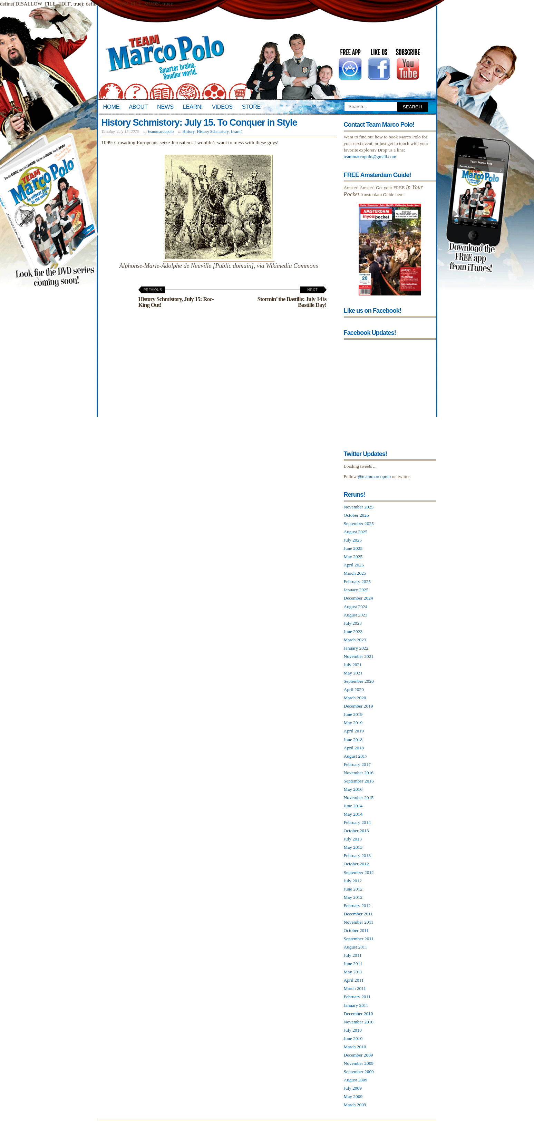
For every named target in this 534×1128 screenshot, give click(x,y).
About (138, 107)
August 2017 (356, 756)
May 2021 (353, 672)
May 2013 (353, 847)
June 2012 (353, 889)
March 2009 (355, 1104)
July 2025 (353, 540)
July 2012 (353, 880)
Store (251, 107)
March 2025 (355, 573)
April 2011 (354, 980)
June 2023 (353, 631)
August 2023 (356, 615)
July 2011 (353, 955)
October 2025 (356, 515)
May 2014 (353, 814)
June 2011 (353, 963)
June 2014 (353, 805)
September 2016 (359, 781)
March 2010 (355, 1046)
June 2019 (353, 714)
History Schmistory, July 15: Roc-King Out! (176, 298)
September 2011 (359, 938)
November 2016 (359, 772)
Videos (222, 107)
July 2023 (353, 623)
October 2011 (356, 930)
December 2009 (358, 1055)
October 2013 (356, 830)
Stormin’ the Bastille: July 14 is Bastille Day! (291, 298)
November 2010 (359, 1021)
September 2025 (359, 523)
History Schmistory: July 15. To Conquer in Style (199, 122)
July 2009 (353, 1088)
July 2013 (353, 839)
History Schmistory (213, 131)
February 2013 (357, 855)
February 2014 (357, 822)
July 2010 (353, 1030)
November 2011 (358, 922)
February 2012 (357, 905)
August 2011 (355, 947)
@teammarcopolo (374, 476)
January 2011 (356, 1005)
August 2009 (356, 1079)
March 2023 (355, 639)
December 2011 (358, 913)
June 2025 (353, 548)
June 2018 (353, 739)
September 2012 (359, 872)
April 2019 (354, 730)
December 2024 (358, 598)
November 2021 (359, 656)
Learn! (193, 107)
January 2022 (356, 648)
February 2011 (357, 996)
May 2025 (353, 556)
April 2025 (354, 564)
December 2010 (358, 1013)
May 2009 (353, 1096)
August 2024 (356, 606)
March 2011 (355, 988)
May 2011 (353, 971)
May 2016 (353, 789)
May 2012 (353, 897)
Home (111, 107)
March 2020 (355, 697)
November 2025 (359, 506)
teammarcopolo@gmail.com (370, 156)
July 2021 (353, 664)
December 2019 (358, 706)
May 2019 (353, 722)
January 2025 (356, 589)
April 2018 (354, 747)
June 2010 (353, 1038)
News (165, 107)
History (189, 131)
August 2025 (356, 531)
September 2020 (359, 681)
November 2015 (359, 797)
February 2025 (357, 581)
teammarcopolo (161, 131)
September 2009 (359, 1071)
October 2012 (356, 863)
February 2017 (357, 764)
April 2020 (354, 689)
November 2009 (359, 1063)
